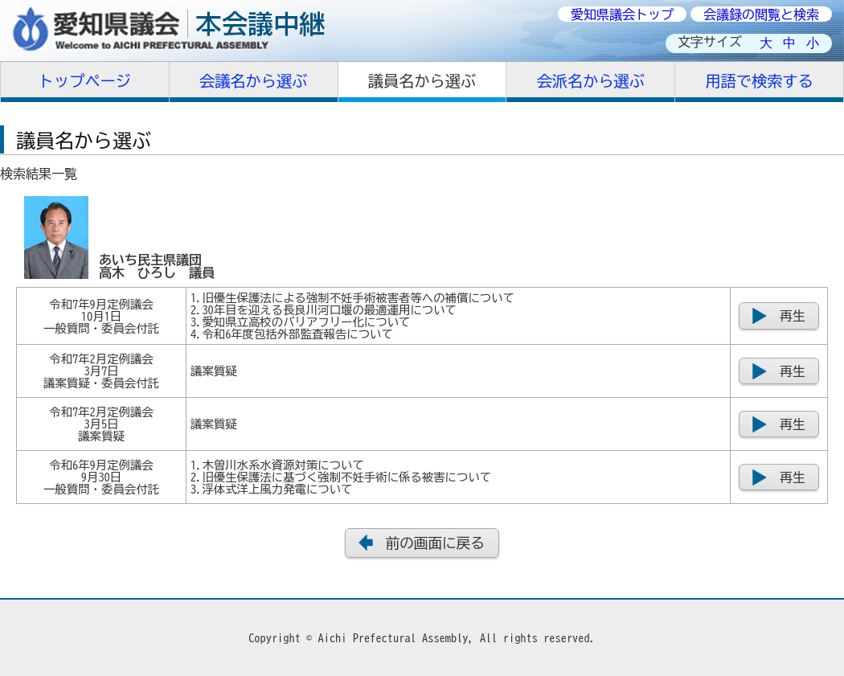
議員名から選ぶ (422, 80)
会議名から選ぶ (253, 80)
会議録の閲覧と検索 (761, 14)
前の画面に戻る (435, 543)
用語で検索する (759, 80)
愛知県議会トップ (622, 14)
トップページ (85, 80)
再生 (792, 315)
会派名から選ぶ (591, 80)
